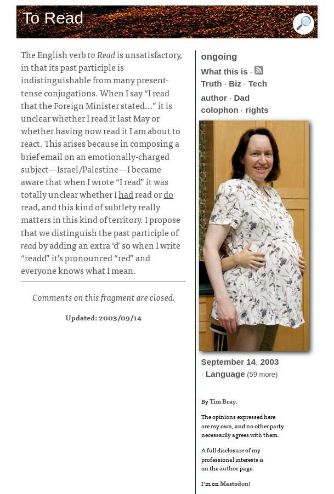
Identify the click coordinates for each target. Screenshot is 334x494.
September (223, 361)
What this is (224, 71)
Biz (235, 83)
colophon (220, 109)
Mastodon (234, 483)
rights (257, 109)
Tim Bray (223, 401)
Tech (257, 83)
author (214, 97)
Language (225, 373)
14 (251, 361)
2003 (270, 361)
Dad (242, 97)
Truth (211, 83)
